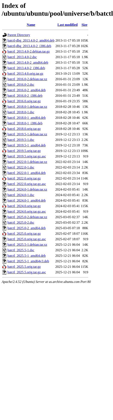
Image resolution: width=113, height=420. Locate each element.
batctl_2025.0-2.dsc (20, 222)
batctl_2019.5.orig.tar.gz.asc (26, 156)
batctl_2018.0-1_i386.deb (24, 123)
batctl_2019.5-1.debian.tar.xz (27, 134)
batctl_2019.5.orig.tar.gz (24, 151)
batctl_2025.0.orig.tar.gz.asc (26, 239)
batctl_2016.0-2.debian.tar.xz (27, 79)
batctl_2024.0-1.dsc (20, 195)
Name (31, 25)
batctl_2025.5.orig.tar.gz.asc (26, 272)
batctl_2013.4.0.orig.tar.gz (25, 73)
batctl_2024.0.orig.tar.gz (24, 206)
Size (84, 25)
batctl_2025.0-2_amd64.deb (26, 228)
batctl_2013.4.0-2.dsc (22, 57)
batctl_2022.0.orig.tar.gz (24, 178)
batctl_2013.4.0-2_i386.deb (26, 68)
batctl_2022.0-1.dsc (20, 167)
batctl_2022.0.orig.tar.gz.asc (26, 184)
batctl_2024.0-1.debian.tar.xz (27, 189)
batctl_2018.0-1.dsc (20, 112)
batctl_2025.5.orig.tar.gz (24, 266)
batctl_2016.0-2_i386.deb (24, 95)
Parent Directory (18, 35)
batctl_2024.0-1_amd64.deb (26, 200)
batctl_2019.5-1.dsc (20, 140)
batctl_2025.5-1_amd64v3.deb (28, 261)
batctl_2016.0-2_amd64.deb (26, 90)
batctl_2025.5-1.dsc (20, 250)
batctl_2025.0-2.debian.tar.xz (27, 217)
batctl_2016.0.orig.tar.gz (24, 101)
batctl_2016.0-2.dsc (20, 84)
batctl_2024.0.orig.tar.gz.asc (26, 211)
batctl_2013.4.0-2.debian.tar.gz (28, 51)
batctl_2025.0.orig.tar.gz (24, 233)
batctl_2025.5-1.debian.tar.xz (27, 244)
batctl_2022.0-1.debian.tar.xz (27, 162)
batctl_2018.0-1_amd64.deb (26, 117)
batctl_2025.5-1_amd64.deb (26, 255)
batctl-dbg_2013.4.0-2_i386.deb (29, 46)
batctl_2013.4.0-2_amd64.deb (27, 62)
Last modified (67, 25)
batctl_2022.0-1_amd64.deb (26, 173)
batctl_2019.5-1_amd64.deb (26, 145)
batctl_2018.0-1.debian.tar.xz (27, 106)
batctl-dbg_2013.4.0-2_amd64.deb (30, 40)
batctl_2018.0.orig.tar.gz (24, 129)
